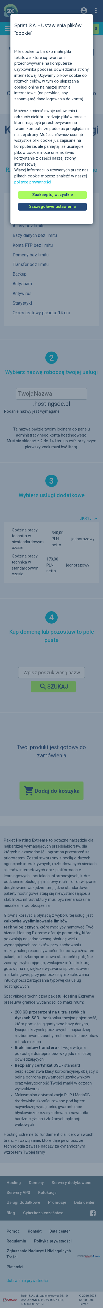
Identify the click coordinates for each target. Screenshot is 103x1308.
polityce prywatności (32, 182)
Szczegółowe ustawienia (52, 206)
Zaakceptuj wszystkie (52, 194)
